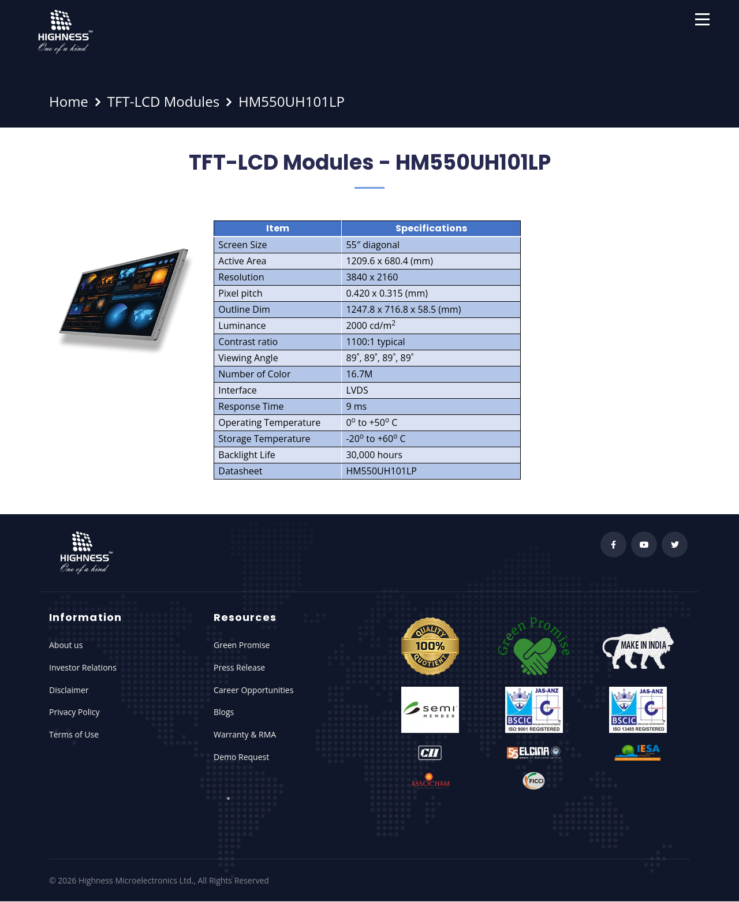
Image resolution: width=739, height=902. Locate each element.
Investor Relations (83, 667)
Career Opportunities (253, 689)
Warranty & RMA (245, 734)
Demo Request (241, 756)
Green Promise (242, 644)
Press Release (239, 667)
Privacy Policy (74, 711)
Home (68, 101)
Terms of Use (74, 734)
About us (66, 644)
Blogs (224, 711)
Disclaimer (68, 689)
